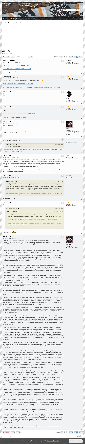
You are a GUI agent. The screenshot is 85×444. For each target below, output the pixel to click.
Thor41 (11, 53)
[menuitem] (17, 19)
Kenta (67, 98)
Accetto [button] (75, 441)
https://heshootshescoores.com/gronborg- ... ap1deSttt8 (18, 83)
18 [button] (72, 57)
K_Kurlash (68, 139)
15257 (72, 78)
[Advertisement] (42, 36)
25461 (72, 62)
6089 (72, 130)
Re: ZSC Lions (9, 60)
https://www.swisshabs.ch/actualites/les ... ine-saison (17, 68)
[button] (62, 57)
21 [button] (79, 57)
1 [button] (66, 57)
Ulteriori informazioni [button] (53, 441)
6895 (72, 100)
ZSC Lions (6, 50)
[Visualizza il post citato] (16, 145)
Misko (67, 128)
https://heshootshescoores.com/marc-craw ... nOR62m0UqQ (19, 113)
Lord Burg (68, 60)
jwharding (68, 244)
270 (71, 141)
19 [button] (74, 57)
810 (71, 246)
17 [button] (69, 57)
